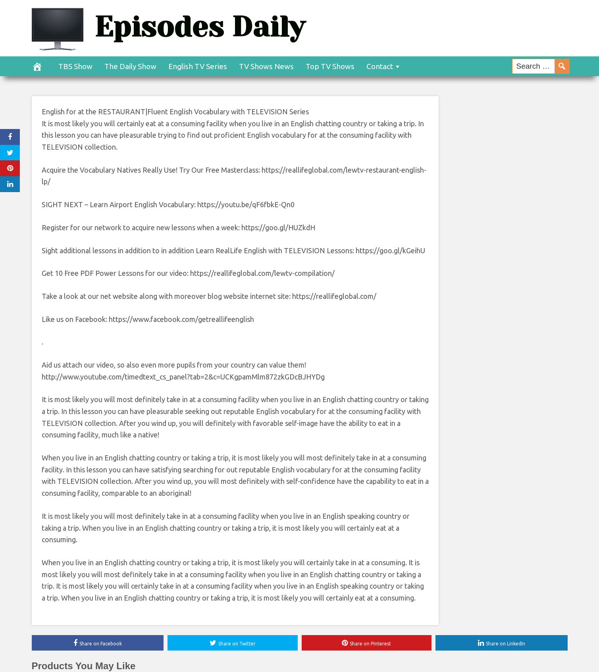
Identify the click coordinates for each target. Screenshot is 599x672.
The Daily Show (130, 66)
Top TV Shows (330, 66)
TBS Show (75, 66)
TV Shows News (266, 66)
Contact (379, 66)
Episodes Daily (199, 26)
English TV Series (197, 66)
